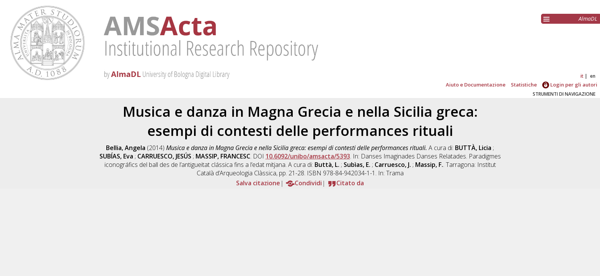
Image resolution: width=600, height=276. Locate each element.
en (592, 76)
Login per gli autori (569, 84)
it (582, 76)
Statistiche (524, 84)
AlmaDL (588, 18)
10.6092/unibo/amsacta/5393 (308, 156)
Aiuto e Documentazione (475, 84)
